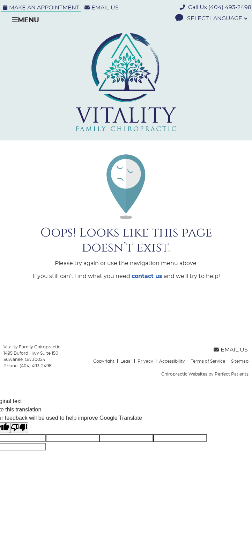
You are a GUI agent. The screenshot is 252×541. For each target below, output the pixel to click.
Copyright (103, 361)
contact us (147, 276)
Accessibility (172, 361)
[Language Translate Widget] (217, 18)
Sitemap (240, 361)
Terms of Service (208, 361)
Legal (126, 361)
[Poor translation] (19, 427)
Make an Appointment (41, 7)
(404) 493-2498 (229, 7)
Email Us (101, 7)
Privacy (145, 361)
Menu (25, 20)
